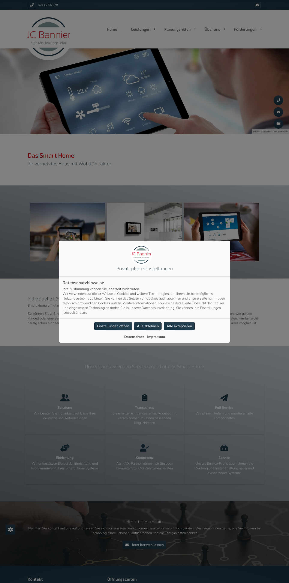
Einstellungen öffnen (113, 326)
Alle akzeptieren (179, 326)
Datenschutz (134, 336)
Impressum (156, 336)
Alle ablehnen (148, 326)
